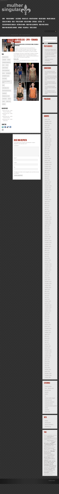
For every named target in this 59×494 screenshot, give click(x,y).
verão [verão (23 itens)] (50, 469)
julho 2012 (47, 314)
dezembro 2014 (48, 264)
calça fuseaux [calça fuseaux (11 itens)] (54, 435)
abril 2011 (47, 342)
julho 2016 (47, 226)
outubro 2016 (48, 221)
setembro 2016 (48, 223)
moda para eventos (49, 403)
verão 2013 (8, 101)
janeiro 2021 (47, 137)
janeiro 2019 (47, 184)
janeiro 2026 (47, 119)
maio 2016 (47, 230)
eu (45, 396)
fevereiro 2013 (48, 301)
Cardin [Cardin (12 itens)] (45, 436)
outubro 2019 (48, 166)
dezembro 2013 (48, 281)
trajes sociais (47, 411)
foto (3, 65)
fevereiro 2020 (48, 158)
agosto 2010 (47, 357)
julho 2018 (47, 193)
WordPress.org (48, 426)
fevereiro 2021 (48, 135)
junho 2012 (47, 316)
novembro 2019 (48, 164)
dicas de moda (8, 34)
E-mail (15, 164)
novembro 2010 (48, 352)
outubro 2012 (48, 309)
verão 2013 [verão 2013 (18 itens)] (50, 471)
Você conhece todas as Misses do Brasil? (50, 73)
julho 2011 (47, 336)
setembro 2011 (48, 332)
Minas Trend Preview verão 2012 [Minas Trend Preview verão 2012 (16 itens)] (49, 449)
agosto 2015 (47, 248)
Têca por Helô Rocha (6, 90)
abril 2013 (47, 297)
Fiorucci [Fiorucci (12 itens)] (45, 441)
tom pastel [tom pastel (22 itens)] (51, 468)
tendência (4, 93)
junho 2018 (47, 195)
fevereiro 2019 (48, 182)
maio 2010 (47, 363)
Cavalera (4, 59)
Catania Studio (52, 480)
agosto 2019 (47, 170)
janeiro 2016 (47, 238)
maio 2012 (47, 318)
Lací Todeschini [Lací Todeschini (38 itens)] (49, 443)
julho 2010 (47, 359)
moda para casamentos (49, 402)
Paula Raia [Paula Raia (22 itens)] (47, 458)
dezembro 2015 (48, 240)
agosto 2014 (47, 271)
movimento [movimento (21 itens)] (47, 453)
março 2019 (47, 180)
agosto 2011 (47, 334)
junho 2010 (47, 361)
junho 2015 (47, 252)
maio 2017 (47, 207)
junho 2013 (47, 293)
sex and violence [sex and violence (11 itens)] (52, 459)
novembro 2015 (48, 242)
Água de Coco (5, 57)
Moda (3, 73)
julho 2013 (47, 291)
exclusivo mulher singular (50, 398)
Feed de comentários (49, 424)
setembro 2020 (48, 144)
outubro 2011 (48, 330)
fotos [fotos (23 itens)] (52, 441)
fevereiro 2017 (48, 213)
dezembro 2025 (48, 121)
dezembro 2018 (48, 185)
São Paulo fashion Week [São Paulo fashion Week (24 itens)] (49, 463)
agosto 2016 (47, 225)
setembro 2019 (48, 168)
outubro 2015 (48, 244)
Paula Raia (4, 78)
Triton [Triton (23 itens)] (46, 469)
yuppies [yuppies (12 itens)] (45, 474)
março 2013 (47, 299)
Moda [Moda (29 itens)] (52, 451)
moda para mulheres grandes (51, 405)
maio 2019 (47, 176)
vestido (3, 104)
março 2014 (47, 277)
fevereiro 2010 (48, 369)
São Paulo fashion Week (6, 82)
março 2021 (47, 133)
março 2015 (47, 258)
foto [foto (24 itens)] (48, 441)
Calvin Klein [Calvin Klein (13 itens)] (50, 435)
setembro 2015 (48, 246)
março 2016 (47, 234)
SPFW (3, 85)
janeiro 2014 (47, 279)
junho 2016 (47, 228)
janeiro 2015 (47, 262)
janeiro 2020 (47, 160)
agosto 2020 (47, 146)
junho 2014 (47, 273)
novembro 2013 (48, 283)
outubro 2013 (48, 285)
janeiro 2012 (47, 326)
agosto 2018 (47, 191)
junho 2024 (47, 125)
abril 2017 (47, 209)
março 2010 (47, 367)
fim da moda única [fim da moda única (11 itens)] (54, 439)
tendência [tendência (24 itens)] (47, 465)
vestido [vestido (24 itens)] (46, 472)
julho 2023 (47, 127)
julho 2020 (47, 148)
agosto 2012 (47, 312)
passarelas (47, 409)
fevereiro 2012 (48, 324)
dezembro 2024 (48, 123)
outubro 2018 (48, 187)
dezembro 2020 (48, 139)
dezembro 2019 (48, 162)
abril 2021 (47, 131)
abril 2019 (47, 178)
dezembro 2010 (48, 350)
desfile (8, 59)
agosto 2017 (47, 201)
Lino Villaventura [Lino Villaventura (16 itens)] (49, 446)
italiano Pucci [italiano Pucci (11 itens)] (49, 442)
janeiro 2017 (47, 215)
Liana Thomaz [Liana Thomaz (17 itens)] (47, 445)
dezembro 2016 (48, 217)
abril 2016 (47, 232)
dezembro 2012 (48, 305)
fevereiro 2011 (48, 346)
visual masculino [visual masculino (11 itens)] (52, 472)
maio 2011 (47, 340)
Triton (9, 98)
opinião (46, 407)
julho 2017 (47, 203)
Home (3, 34)
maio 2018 (47, 197)
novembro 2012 (48, 307)
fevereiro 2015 (48, 260)
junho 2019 (47, 174)
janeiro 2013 (47, 303)
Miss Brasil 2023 (48, 62)
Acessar (46, 420)
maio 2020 (47, 152)
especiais (46, 392)
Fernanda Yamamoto (6, 62)
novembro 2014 (48, 266)
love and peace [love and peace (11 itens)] (52, 447)
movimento (8, 73)
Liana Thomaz (5, 67)
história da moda (48, 400)
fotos (7, 65)
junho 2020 (47, 150)
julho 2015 (47, 250)
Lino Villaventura (5, 70)
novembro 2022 (48, 129)
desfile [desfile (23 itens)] (49, 438)
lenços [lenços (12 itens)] (55, 444)
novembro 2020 (48, 141)
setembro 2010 (48, 355)
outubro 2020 (48, 142)
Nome (15, 159)
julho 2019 (47, 172)
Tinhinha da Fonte (5, 96)
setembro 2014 (48, 269)
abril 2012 (47, 320)
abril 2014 (47, 275)
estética (46, 394)
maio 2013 (47, 295)
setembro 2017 (48, 199)
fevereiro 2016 (48, 236)
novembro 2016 (48, 219)
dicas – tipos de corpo (49, 388)
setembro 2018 (48, 189)
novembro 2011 (48, 328)
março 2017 (47, 211)
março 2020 (47, 156)
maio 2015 (47, 254)
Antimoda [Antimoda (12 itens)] (46, 435)
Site (14, 168)
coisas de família (48, 386)
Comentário (16, 145)
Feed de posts (48, 422)
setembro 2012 (48, 311)
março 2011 (47, 344)
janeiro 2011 (47, 348)
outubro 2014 (48, 268)
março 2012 (47, 322)
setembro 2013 (48, 287)
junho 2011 (47, 338)
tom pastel (4, 98)
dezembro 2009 (48, 373)
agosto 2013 (47, 289)
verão (3, 101)
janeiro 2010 (47, 371)
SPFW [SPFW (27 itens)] (46, 461)
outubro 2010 (48, 353)
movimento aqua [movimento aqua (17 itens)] (48, 454)
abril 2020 (47, 154)
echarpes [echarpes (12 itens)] (48, 439)
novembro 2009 (48, 375)
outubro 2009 (48, 377)
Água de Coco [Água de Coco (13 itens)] (50, 474)
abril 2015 (47, 256)
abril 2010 (47, 365)
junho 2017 (47, 205)
